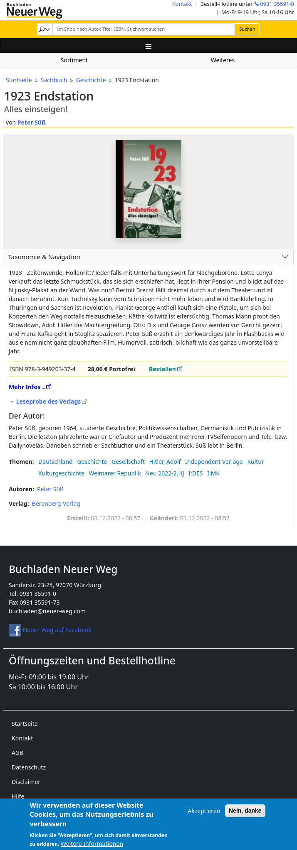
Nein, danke (245, 815)
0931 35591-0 (277, 3)
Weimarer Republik (115, 473)
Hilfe (18, 796)
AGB (17, 753)
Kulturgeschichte (61, 473)
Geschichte (91, 80)
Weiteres (223, 60)
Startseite (19, 80)
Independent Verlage (214, 461)
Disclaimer (26, 782)
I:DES (195, 473)
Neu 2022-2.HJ (164, 473)
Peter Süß (31, 122)
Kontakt (182, 3)
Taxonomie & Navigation (44, 256)
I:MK (213, 473)
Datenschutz (29, 767)
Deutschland (55, 461)
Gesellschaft (128, 461)
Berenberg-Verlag (56, 503)
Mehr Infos (24, 387)
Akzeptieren (204, 815)
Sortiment (74, 60)
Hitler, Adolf (165, 461)
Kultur (255, 461)
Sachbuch (54, 80)
